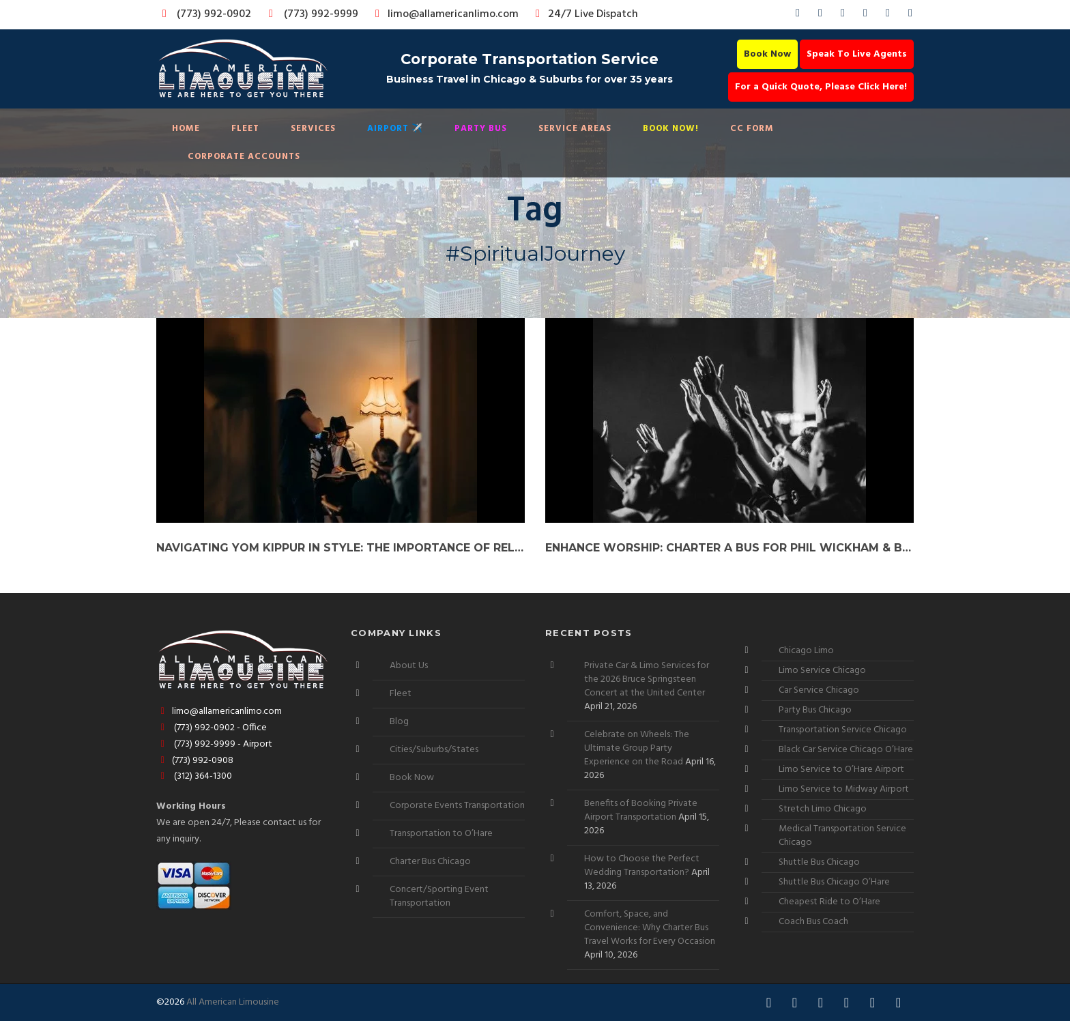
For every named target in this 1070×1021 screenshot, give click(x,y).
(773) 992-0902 (204, 14)
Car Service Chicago (819, 690)
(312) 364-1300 (194, 776)
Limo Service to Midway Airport (844, 789)
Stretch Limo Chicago (823, 809)
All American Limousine (232, 1002)
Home (186, 128)
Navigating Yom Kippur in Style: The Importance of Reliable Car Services (340, 547)
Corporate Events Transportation (457, 806)
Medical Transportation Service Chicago (842, 835)
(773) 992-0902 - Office (211, 728)
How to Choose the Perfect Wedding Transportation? (641, 865)
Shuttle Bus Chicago (819, 862)
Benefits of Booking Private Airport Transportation (640, 810)
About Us (409, 666)
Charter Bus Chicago (430, 861)
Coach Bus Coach (813, 922)
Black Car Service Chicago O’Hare (846, 750)
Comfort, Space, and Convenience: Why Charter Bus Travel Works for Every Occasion (649, 927)
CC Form (752, 128)
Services (313, 128)
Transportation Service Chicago (843, 730)
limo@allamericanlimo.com (445, 14)
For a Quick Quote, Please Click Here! (821, 87)
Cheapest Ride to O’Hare (829, 902)
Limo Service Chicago (822, 670)
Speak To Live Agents (857, 54)
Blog (399, 722)
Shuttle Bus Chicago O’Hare (834, 882)
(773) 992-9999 (309, 14)
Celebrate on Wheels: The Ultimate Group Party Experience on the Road (636, 748)
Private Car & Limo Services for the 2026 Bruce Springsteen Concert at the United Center (646, 679)
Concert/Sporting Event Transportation (439, 896)
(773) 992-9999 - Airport (214, 744)
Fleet (245, 128)
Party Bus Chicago (815, 710)
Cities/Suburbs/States (434, 750)
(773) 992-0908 (194, 760)
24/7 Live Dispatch (584, 14)
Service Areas (574, 128)
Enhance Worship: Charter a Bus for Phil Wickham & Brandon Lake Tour (729, 547)
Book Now (767, 54)
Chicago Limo (806, 651)
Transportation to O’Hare (441, 834)
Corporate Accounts (244, 156)
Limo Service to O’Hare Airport (841, 769)
